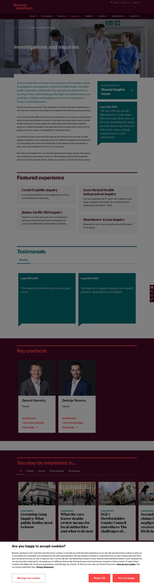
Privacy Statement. (45, 578)
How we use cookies (126, 576)
